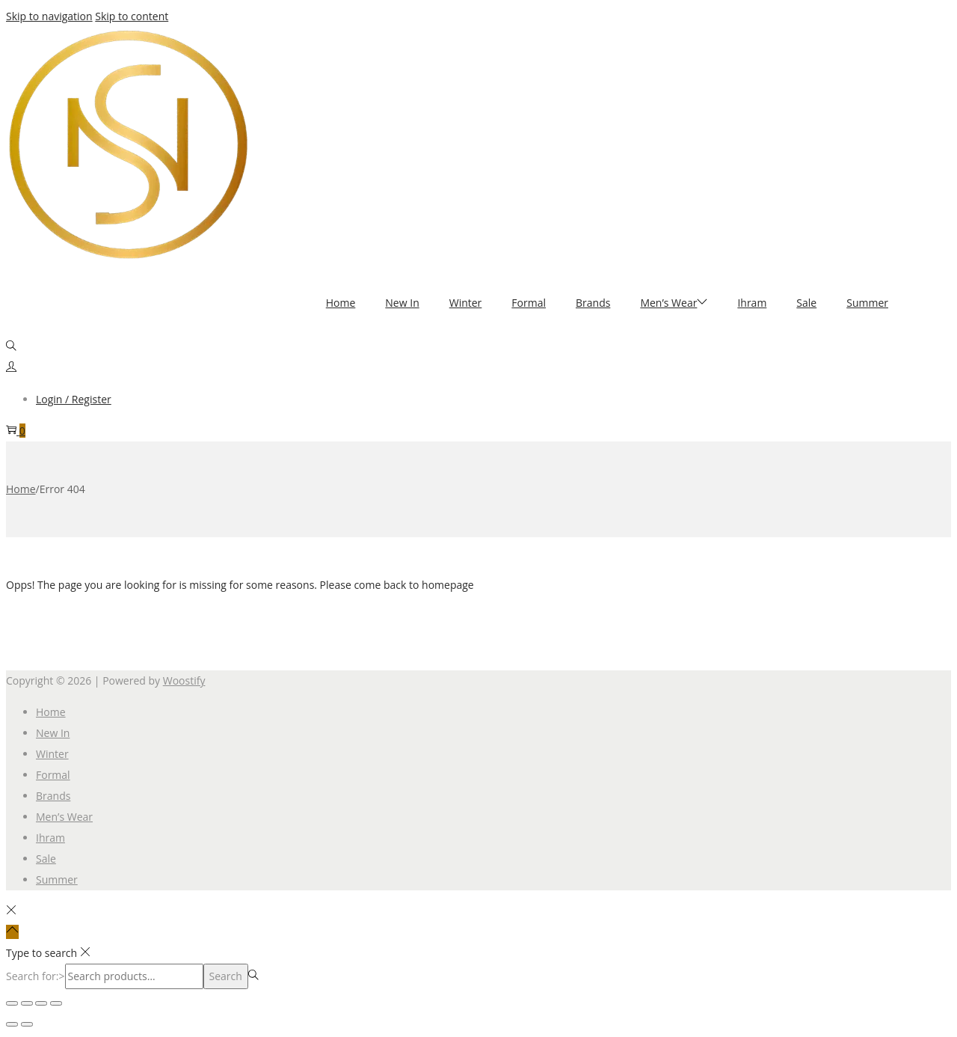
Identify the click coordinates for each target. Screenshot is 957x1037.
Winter (52, 754)
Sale (46, 858)
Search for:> (35, 976)
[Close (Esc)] (56, 1003)
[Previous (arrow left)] (12, 1024)
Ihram (50, 837)
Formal (53, 775)
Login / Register (73, 399)
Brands (53, 796)
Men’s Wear (64, 817)
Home (21, 489)
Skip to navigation (49, 16)
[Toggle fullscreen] (27, 1003)
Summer (57, 879)
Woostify (184, 680)
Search (225, 976)
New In (53, 733)
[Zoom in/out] (12, 1003)
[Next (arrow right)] (27, 1024)
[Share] (41, 1003)
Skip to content (131, 16)
